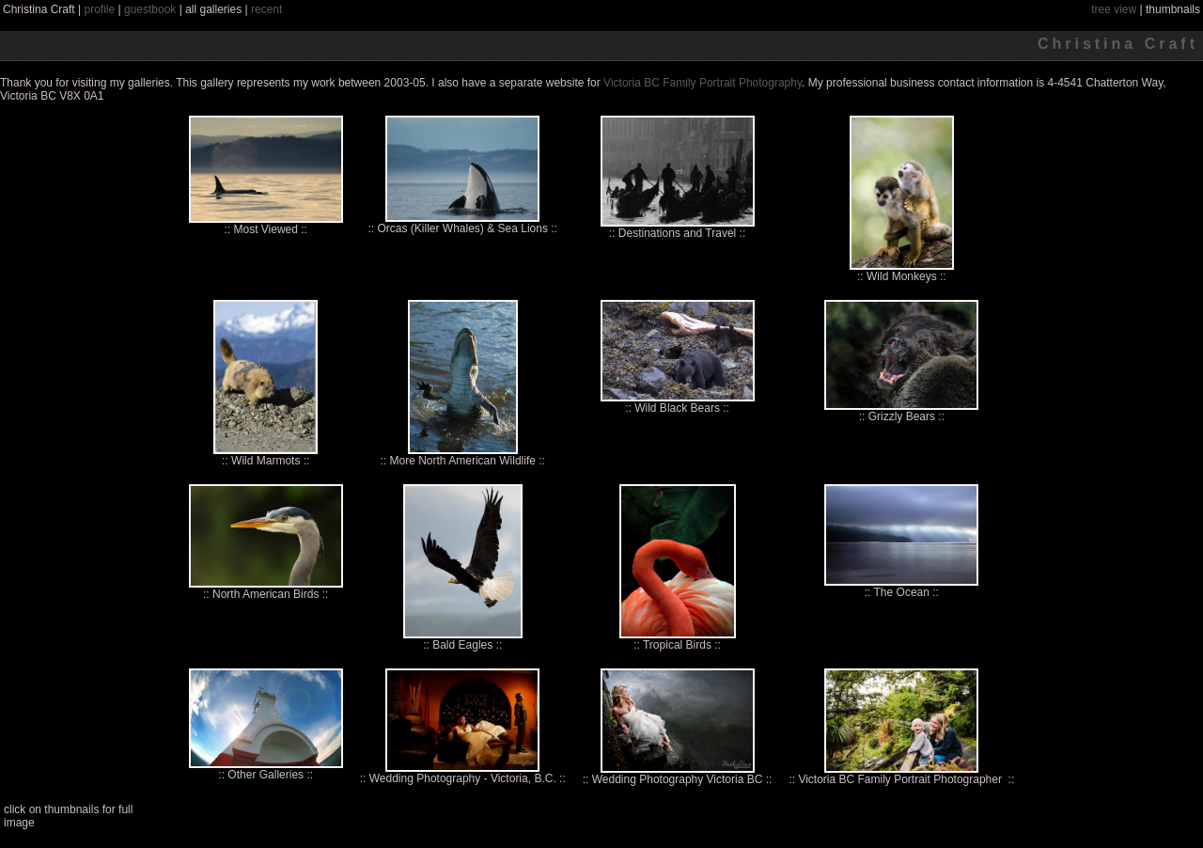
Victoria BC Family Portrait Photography (702, 82)
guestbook (150, 9)
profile (99, 9)
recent (266, 9)
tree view (1113, 9)
